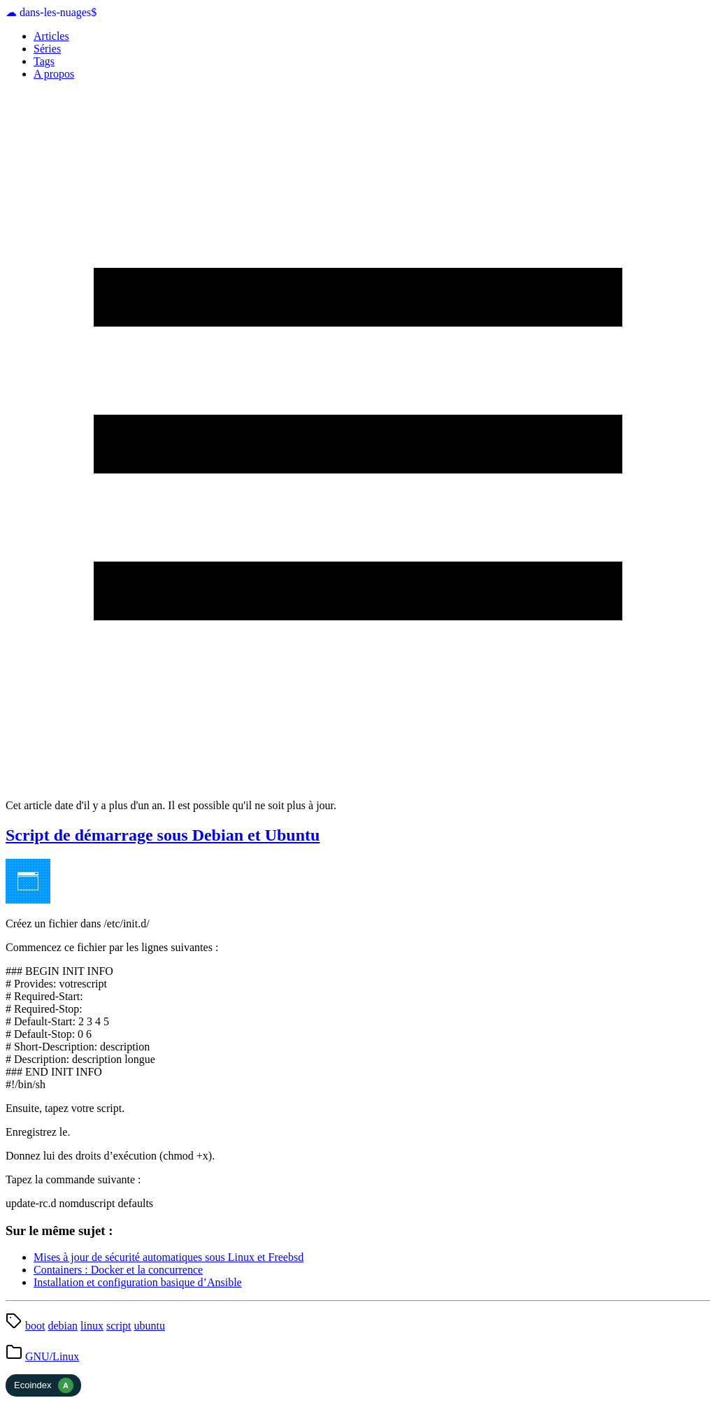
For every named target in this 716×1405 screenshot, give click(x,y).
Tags (44, 61)
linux (91, 1326)
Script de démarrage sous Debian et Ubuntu (163, 835)
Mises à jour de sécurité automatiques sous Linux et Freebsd (168, 1257)
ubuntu (149, 1326)
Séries (47, 49)
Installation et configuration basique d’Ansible (138, 1282)
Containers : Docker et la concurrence (118, 1270)
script (118, 1326)
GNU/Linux (52, 1356)
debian (63, 1326)
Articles (51, 36)
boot (35, 1326)
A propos (54, 74)
